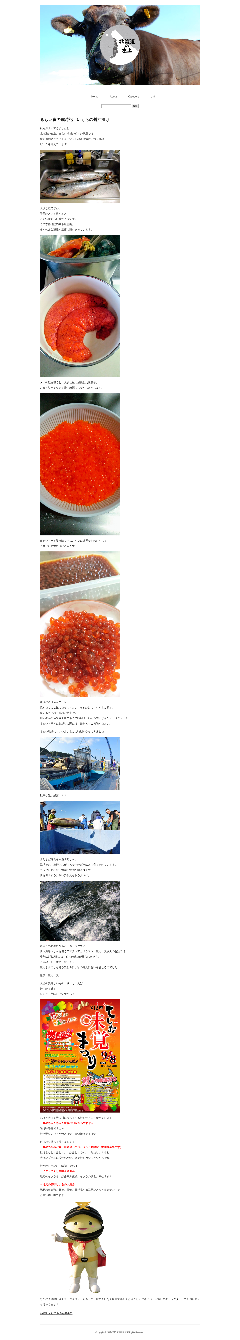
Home (94, 96)
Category (133, 96)
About (113, 96)
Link (152, 96)
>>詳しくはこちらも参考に (56, 1313)
